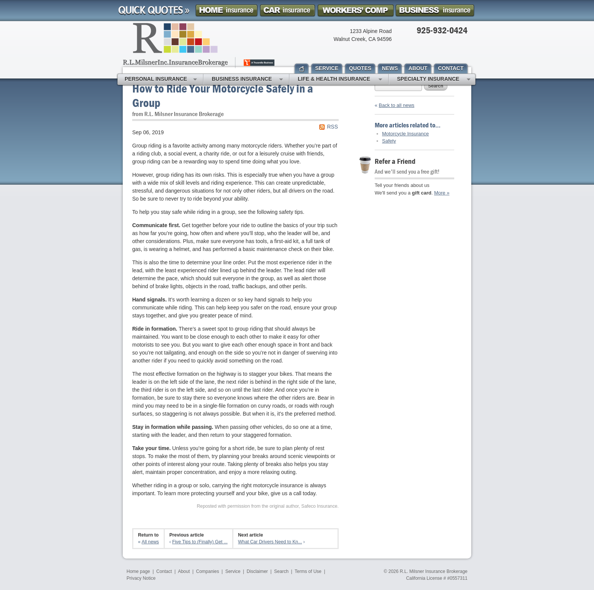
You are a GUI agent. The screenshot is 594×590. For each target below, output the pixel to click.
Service (233, 571)
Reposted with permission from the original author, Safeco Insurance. (268, 506)
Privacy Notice (141, 578)
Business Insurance (247, 79)
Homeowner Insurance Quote (226, 10)
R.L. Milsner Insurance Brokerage (433, 571)
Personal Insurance (161, 79)
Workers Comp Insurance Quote (355, 10)
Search (435, 86)
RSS (332, 127)
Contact (164, 571)
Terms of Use (308, 571)
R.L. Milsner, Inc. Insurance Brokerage (199, 45)
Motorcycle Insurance (405, 134)
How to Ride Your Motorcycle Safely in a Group (222, 95)
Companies (207, 571)
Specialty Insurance (434, 79)
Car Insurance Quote (287, 10)
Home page (138, 571)
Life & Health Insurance (340, 79)
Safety (389, 141)
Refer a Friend (395, 161)
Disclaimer (257, 571)
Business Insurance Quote (435, 10)
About (184, 571)
